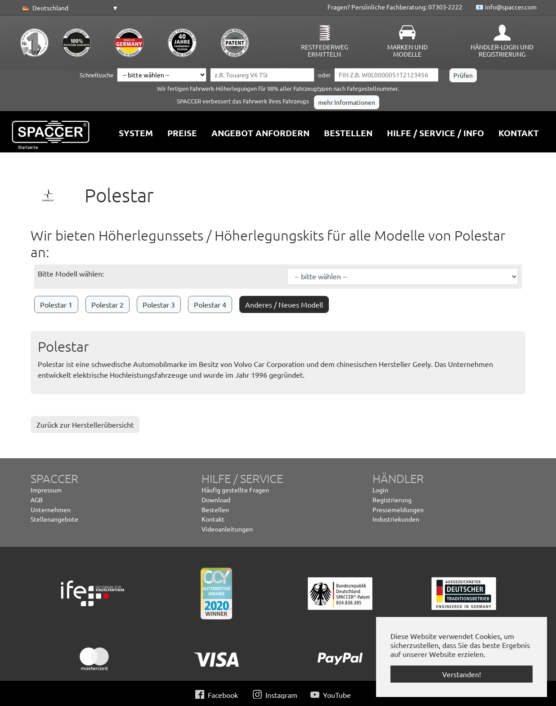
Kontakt (213, 519)
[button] (68, 8)
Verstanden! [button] (461, 674)
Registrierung (392, 500)
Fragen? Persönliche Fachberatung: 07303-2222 (394, 7)
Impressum (46, 490)
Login (380, 490)
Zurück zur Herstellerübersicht (85, 424)
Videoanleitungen (227, 529)
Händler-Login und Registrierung (502, 50)
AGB (37, 500)
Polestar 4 (210, 304)
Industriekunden (395, 519)
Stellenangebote (54, 519)
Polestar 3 (159, 304)
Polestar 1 (56, 304)
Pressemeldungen (398, 509)
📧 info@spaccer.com (506, 7)
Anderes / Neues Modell (284, 304)
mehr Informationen (346, 102)
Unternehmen (51, 509)
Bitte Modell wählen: (71, 273)
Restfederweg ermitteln (324, 50)
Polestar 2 (107, 304)
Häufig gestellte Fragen (235, 490)
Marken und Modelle (407, 50)
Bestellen (215, 509)
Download (216, 500)
